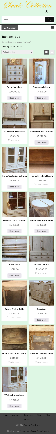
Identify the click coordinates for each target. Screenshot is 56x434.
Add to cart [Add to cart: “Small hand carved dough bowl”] (15, 362)
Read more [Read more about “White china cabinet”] (14, 406)
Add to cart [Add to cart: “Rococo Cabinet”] (42, 273)
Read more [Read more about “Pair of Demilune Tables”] (41, 231)
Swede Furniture (32, 425)
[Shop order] (17, 52)
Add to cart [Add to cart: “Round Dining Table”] (15, 318)
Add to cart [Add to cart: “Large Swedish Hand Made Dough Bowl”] (42, 184)
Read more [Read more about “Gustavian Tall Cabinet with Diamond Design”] (41, 142)
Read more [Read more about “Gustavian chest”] (14, 98)
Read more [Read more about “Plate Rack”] (14, 275)
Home (4, 42)
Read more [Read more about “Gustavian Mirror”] (41, 98)
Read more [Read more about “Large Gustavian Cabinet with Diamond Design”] (14, 187)
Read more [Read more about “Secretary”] (41, 320)
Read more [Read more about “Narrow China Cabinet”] (14, 231)
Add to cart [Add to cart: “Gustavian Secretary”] (15, 140)
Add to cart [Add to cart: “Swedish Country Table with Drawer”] (42, 362)
